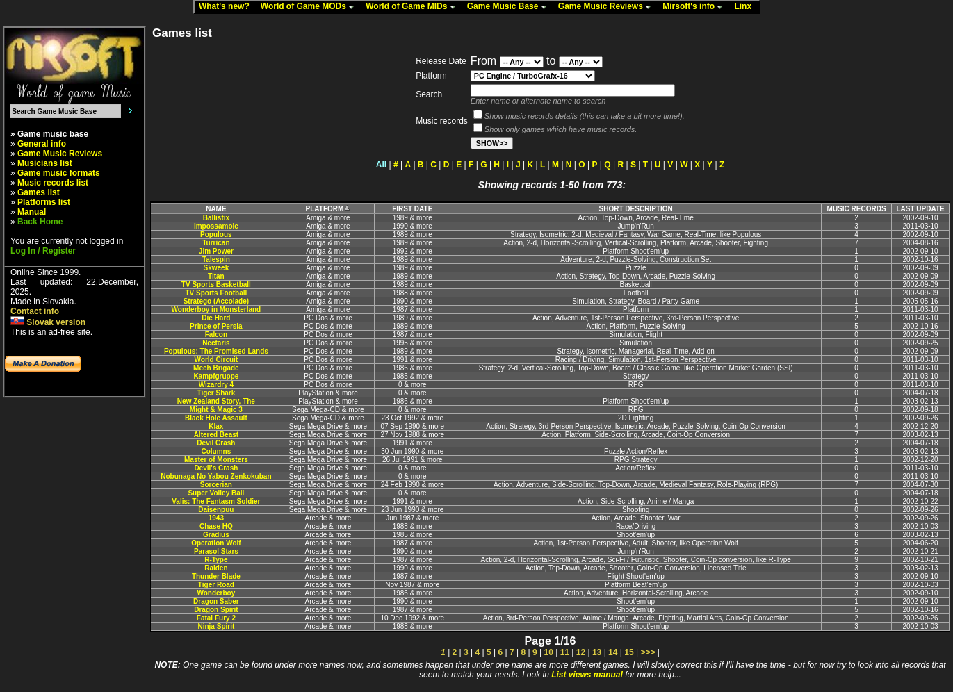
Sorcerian (216, 484)
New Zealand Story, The (216, 401)
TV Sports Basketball (216, 284)
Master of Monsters (216, 459)
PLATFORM (328, 209)
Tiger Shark (216, 393)
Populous (216, 234)
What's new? (227, 7)
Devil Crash (216, 443)
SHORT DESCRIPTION (636, 209)
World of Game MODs (310, 7)
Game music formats (58, 173)
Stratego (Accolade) (216, 301)
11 (564, 652)
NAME (216, 209)
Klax (216, 426)
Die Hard (216, 318)
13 (596, 652)
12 (580, 652)
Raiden (215, 568)
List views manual (587, 674)
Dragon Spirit (216, 609)
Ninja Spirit (215, 626)
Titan (216, 276)
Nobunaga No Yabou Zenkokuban (216, 476)
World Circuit (216, 359)
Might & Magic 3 (216, 409)
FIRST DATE (412, 209)
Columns (216, 451)
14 (612, 652)
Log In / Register (43, 251)
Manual (31, 212)
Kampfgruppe (215, 376)
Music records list (52, 183)
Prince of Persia (216, 326)
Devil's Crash (216, 468)
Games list (38, 192)
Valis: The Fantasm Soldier (216, 501)
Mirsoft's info (696, 7)
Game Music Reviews (607, 7)
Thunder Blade (216, 576)
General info (41, 144)
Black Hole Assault (216, 418)
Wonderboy (216, 593)
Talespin (216, 259)
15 (628, 652)
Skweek (216, 268)
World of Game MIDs (413, 7)
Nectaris (215, 343)
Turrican (215, 243)
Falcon (216, 334)
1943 (216, 518)
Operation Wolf (216, 543)
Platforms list (43, 202)
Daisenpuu (216, 509)
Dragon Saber (216, 601)
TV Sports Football (216, 293)
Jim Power (216, 251)
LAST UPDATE (920, 209)
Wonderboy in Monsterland (216, 309)
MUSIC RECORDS (856, 209)
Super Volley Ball (216, 493)
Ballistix (216, 218)
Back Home (40, 221)
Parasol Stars (216, 551)
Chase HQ (216, 526)
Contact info (34, 311)
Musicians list (44, 163)
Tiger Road (216, 584)
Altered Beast (216, 434)
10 (548, 652)
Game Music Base (510, 7)
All (381, 165)
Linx (745, 7)
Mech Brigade (216, 368)
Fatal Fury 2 (216, 618)
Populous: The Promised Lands (216, 351)
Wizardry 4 (216, 384)
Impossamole (216, 226)
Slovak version (47, 322)
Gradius (216, 534)
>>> (647, 652)
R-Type (215, 559)
